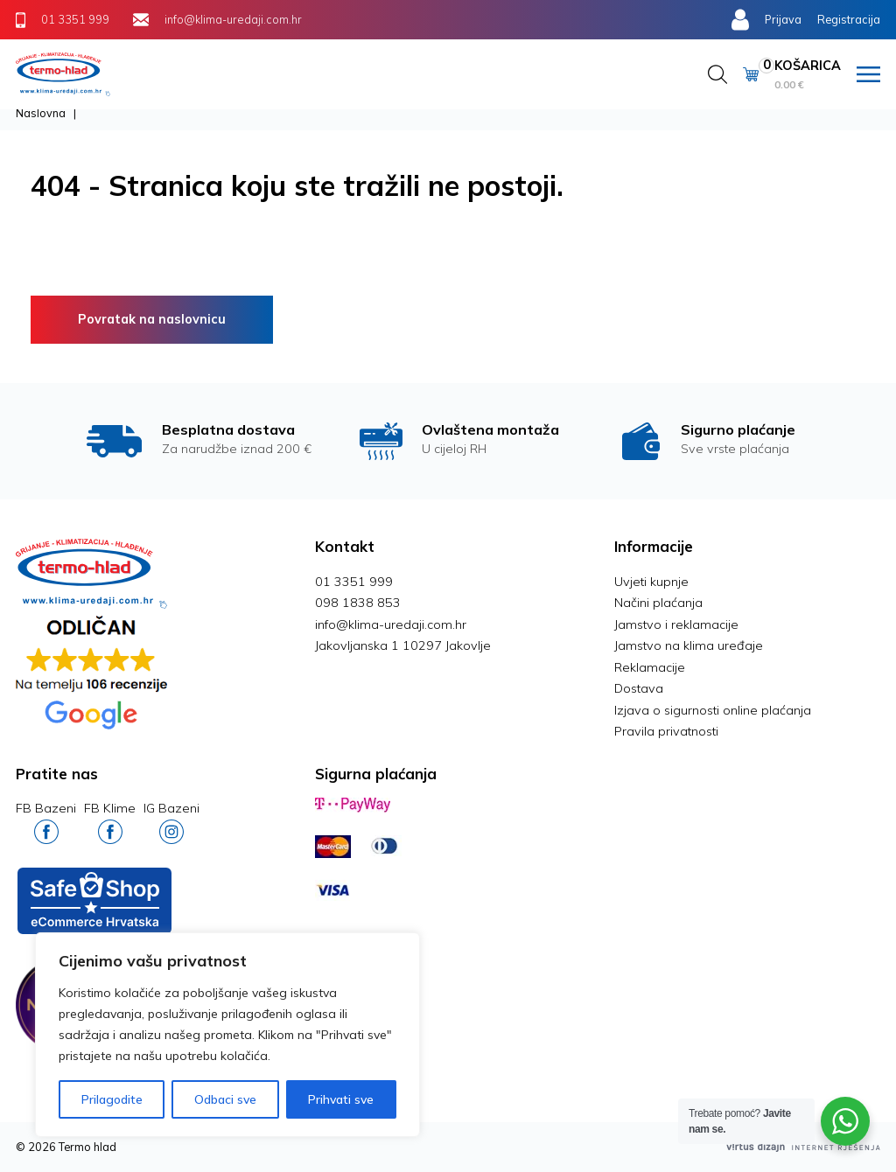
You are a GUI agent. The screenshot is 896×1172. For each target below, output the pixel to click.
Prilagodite (112, 1099)
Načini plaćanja (658, 602)
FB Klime (110, 821)
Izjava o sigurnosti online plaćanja (712, 710)
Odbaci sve (225, 1099)
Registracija (848, 19)
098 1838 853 (358, 602)
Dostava (638, 688)
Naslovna (41, 113)
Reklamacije (649, 667)
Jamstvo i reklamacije (676, 624)
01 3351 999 (354, 581)
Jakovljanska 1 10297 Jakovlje (403, 645)
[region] (227, 1034)
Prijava (783, 19)
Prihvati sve (341, 1099)
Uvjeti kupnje (651, 581)
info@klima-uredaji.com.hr (390, 624)
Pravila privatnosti (666, 731)
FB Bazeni (46, 821)
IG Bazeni (172, 821)
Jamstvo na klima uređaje (688, 645)
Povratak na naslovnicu (152, 319)
